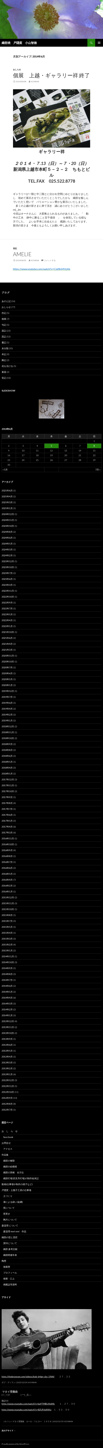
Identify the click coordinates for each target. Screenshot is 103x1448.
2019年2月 (7, 714)
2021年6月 (7, 638)
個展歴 (6, 1266)
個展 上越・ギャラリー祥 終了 (51, 75)
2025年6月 (7, 490)
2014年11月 (8, 956)
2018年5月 (7, 761)
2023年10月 (8, 567)
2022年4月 (7, 620)
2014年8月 (7, 974)
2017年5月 (7, 820)
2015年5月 (7, 926)
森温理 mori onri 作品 (14, 1231)
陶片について (10, 1219)
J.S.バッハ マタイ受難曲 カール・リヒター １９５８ (27, 1421)
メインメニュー (99, 43)
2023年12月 (8, 561)
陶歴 (4, 1260)
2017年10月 (8, 791)
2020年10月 (8, 661)
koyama (35, 81)
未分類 (5, 348)
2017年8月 (7, 803)
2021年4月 (7, 643)
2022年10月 (8, 596)
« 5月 (5, 469)
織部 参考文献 (10, 1249)
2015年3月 (7, 938)
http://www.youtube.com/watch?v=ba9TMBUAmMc (28, 1403)
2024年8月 (7, 531)
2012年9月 (7, 1097)
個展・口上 (9, 1278)
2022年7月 (7, 608)
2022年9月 (7, 602)
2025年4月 (7, 496)
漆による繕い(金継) (13, 1201)
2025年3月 (7, 502)
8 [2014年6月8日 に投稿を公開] (94, 445)
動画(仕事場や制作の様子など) (17, 1184)
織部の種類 (9, 1160)
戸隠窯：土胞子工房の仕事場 (16, 1190)
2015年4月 (7, 932)
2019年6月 (7, 702)
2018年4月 (7, 767)
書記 (4, 342)
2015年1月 (7, 950)
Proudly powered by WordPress (15, 1444)
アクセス (7, 1148)
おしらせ (17, 69)
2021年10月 (8, 632)
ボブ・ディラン (8, 1382)
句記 (4, 324)
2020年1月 (7, 685)
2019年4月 (7, 708)
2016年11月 (8, 838)
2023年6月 (7, 579)
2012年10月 (8, 1092)
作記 (4, 313)
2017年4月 (7, 826)
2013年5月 (7, 1050)
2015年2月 (7, 944)
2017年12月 (8, 779)
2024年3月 (7, 549)
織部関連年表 (10, 1255)
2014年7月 (7, 980)
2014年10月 (8, 962)
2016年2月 (7, 885)
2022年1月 (7, 626)
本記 (4, 354)
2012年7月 (7, 1109)
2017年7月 (7, 809)
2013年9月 (7, 1039)
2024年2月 (7, 555)
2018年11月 (8, 732)
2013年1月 (7, 1074)
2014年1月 (7, 1015)
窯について (9, 1207)
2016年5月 (7, 873)
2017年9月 (7, 797)
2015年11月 (8, 903)
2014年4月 (7, 997)
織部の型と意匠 (10, 1237)
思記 (4, 336)
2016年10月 (8, 844)
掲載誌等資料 (10, 1284)
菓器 (4, 372)
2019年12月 (8, 691)
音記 (15, 248)
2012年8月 (7, 1103)
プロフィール (10, 1272)
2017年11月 (8, 785)
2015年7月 (7, 921)
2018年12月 (8, 726)
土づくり (7, 1196)
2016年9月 (7, 850)
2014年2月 (7, 1009)
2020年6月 (7, 673)
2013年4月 (7, 1056)
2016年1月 (7, 891)
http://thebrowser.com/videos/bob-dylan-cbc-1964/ (28, 1376)
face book (8, 1137)
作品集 (6, 1154)
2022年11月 (8, 590)
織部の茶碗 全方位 (13, 1172)
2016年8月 (7, 856)
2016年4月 (7, 879)
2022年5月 (7, 614)
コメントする (50, 260)
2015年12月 (8, 897)
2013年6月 (7, 1044)
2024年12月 (8, 514)
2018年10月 (8, 738)
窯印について (10, 1243)
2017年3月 (7, 832)
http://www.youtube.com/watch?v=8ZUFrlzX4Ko (26, 1409)
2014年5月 (7, 991)
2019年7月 (7, 696)
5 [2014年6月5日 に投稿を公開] (51, 445)
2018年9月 (7, 744)
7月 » (97, 469)
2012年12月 (8, 1080)
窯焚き (6, 1213)
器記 (4, 330)
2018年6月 (7, 755)
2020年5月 (7, 679)
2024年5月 (7, 543)
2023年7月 (7, 573)
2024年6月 (7, 537)
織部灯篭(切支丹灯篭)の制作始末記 (21, 1178)
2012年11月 (8, 1086)
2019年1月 (7, 720)
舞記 (4, 360)
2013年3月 (7, 1062)
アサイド (6, 1297)
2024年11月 (8, 520)
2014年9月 (7, 968)
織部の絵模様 (11, 1166)
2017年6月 (7, 814)
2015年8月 (7, 915)
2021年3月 (7, 649)
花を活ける (7, 366)
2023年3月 (7, 584)
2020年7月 (7, 667)
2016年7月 (7, 862)
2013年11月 (8, 1027)
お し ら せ (10, 1131)
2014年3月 (7, 1003)
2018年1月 (7, 773)
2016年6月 (7, 868)
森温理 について (11, 1225)
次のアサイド (9, 1430)
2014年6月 (7, 985)
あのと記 (6, 301)
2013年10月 (8, 1033)
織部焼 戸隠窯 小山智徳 (19, 43)
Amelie (22, 254)
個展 (4, 318)
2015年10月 (8, 909)
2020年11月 (8, 655)
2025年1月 (7, 508)
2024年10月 (8, 525)
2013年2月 (7, 1068)
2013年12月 (8, 1021)
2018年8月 (7, 750)
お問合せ (6, 1143)
